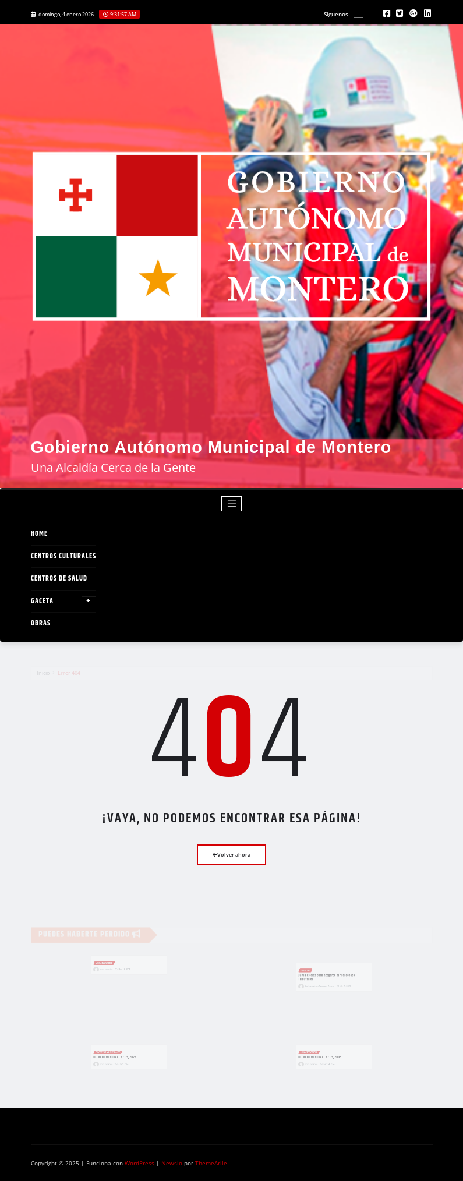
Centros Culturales (63, 556)
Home (39, 533)
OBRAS (41, 623)
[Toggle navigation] (231, 503)
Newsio (171, 1163)
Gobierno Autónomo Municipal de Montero (211, 447)
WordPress (139, 1163)
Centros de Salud (59, 578)
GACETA (63, 601)
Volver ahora (231, 854)
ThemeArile (211, 1163)
